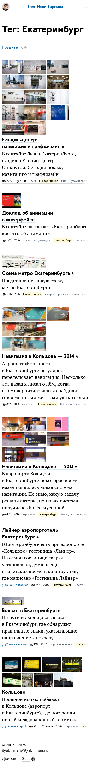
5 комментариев (15, 585)
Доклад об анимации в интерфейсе (27, 216)
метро (49, 294)
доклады (44, 240)
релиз (75, 294)
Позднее (10, 47)
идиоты (80, 585)
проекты (62, 294)
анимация (29, 240)
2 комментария (14, 645)
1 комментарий (14, 726)
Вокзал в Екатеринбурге (31, 610)
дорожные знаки (61, 644)
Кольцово (66, 404)
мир (63, 181)
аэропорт (28, 404)
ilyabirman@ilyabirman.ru (25, 750)
